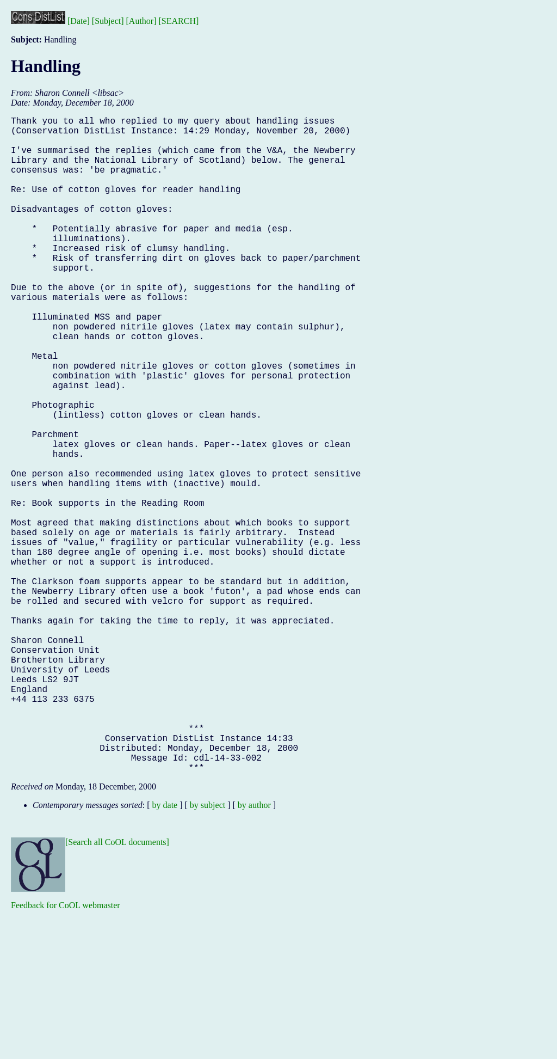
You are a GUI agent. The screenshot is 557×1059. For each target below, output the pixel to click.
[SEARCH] (179, 21)
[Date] (78, 21)
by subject (207, 951)
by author (254, 951)
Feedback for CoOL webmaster (65, 1051)
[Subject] (108, 21)
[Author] (141, 21)
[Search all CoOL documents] (117, 988)
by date (165, 951)
